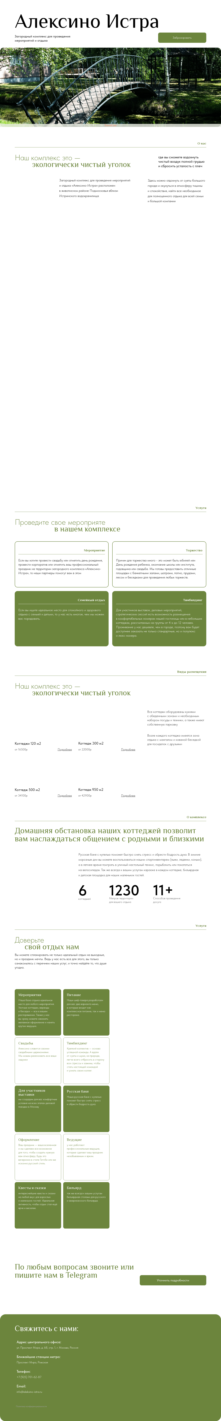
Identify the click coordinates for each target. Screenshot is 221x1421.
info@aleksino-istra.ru (29, 1391)
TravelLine (110, 125)
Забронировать (182, 37)
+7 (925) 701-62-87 (29, 1377)
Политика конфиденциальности (31, 1406)
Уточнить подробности (173, 1280)
